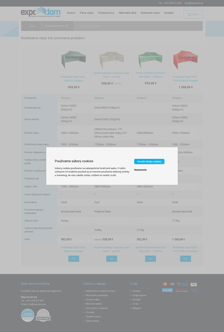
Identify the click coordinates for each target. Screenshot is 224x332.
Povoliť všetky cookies (149, 161)
